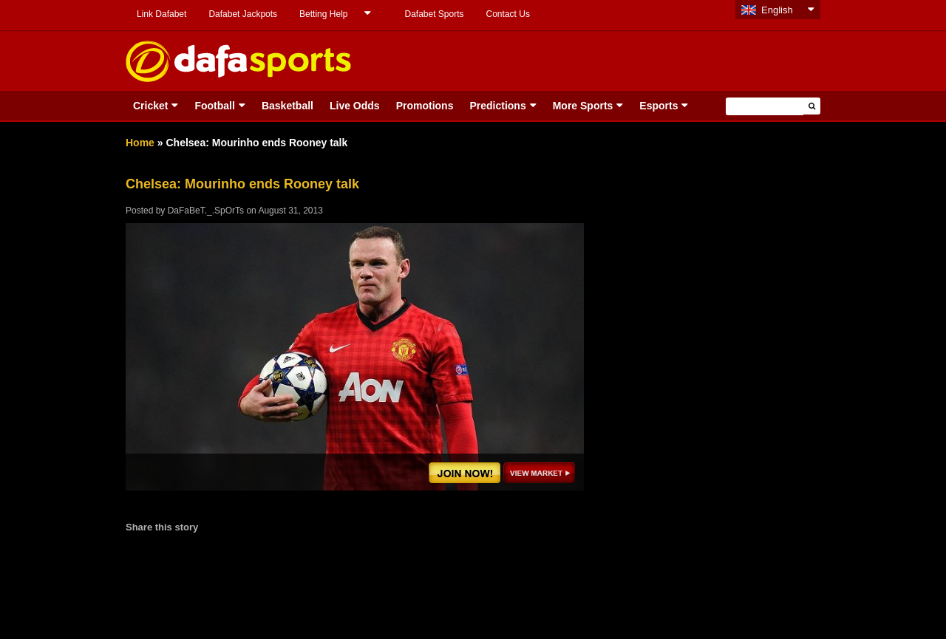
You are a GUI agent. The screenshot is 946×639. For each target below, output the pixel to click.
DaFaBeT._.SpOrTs (206, 210)
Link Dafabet (161, 14)
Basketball (287, 106)
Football (214, 106)
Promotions (425, 106)
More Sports (583, 106)
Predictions (497, 106)
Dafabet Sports (433, 14)
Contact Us (508, 14)
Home (140, 142)
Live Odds (355, 106)
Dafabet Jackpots (242, 14)
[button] (811, 106)
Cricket (150, 106)
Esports (658, 106)
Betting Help (323, 14)
